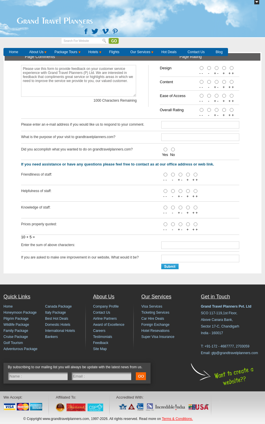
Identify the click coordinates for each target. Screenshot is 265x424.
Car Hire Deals (152, 319)
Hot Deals (169, 52)
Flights (114, 52)
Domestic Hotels (57, 325)
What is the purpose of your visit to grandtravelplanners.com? (68, 137)
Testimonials (102, 337)
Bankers (51, 337)
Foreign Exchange (155, 325)
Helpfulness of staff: (36, 191)
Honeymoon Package (20, 312)
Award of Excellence (109, 325)
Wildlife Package (16, 325)
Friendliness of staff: (36, 174)
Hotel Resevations (155, 331)
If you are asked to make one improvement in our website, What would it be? (80, 257)
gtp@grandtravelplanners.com (235, 353)
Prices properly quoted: (39, 224)
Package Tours (65, 52)
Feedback (100, 343)
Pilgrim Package (16, 319)
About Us (36, 52)
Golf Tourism (13, 343)
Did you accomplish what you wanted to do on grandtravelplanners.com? (77, 149)
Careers (99, 331)
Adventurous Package (20, 349)
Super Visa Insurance (158, 337)
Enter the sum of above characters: (48, 245)
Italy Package (55, 312)
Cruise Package (15, 337)
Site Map (100, 349)
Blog (219, 52)
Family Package (15, 331)
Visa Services (151, 306)
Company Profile (106, 306)
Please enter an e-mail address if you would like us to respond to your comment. (82, 124)
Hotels (93, 52)
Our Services (140, 52)
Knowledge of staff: (36, 207)
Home (13, 52)
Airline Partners (105, 319)
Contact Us (196, 52)
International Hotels (60, 331)
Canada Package (58, 306)
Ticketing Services (155, 312)
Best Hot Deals (56, 319)
